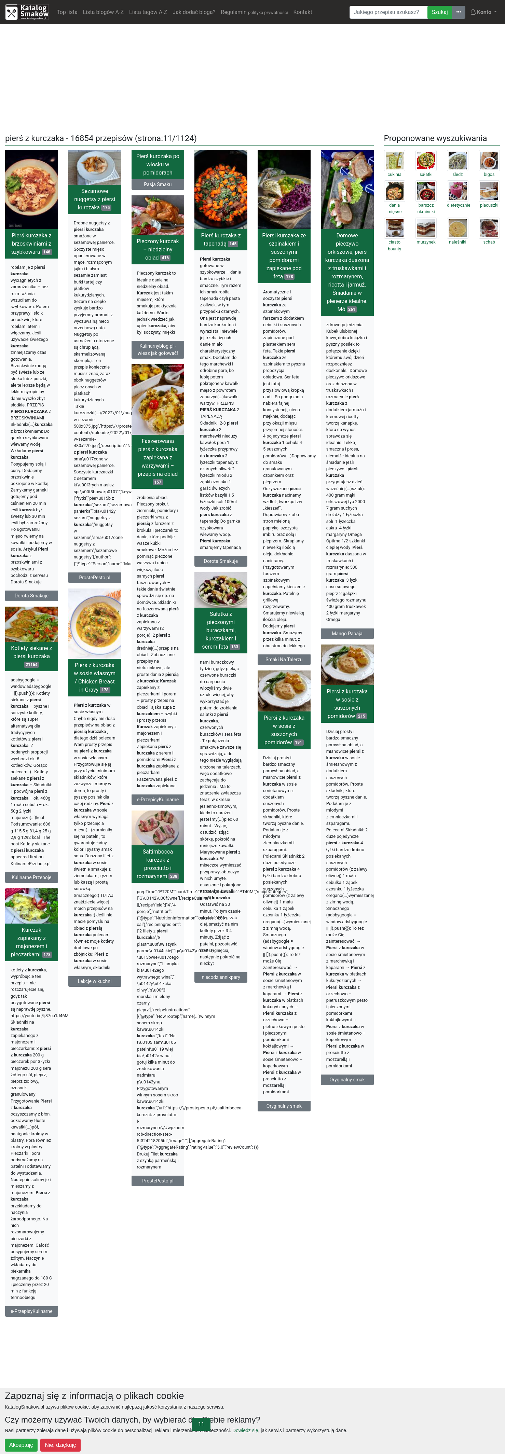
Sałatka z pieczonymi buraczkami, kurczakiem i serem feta (221, 630)
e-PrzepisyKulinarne (158, 799)
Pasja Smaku (158, 184)
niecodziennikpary (221, 977)
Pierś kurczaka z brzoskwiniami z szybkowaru (31, 243)
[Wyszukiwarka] (389, 12)
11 (201, 1424)
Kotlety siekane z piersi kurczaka (31, 656)
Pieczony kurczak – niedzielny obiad (158, 249)
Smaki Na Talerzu (283, 659)
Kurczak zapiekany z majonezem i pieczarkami (31, 942)
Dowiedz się (245, 1430)
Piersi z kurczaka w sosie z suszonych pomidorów (347, 703)
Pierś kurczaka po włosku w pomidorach (157, 164)
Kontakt (303, 12)
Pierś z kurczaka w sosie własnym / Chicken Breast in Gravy (94, 677)
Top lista (67, 12)
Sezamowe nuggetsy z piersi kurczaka (94, 199)
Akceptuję (21, 1445)
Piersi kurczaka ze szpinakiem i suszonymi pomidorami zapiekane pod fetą (284, 256)
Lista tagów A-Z (148, 12)
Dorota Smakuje (32, 595)
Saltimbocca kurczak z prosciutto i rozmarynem (158, 864)
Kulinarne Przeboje (31, 877)
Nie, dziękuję (60, 1445)
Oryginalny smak (347, 1079)
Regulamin (254, 12)
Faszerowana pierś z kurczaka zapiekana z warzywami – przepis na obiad (158, 461)
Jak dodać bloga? (194, 12)
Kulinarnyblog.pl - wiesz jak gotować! (158, 349)
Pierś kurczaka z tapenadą (221, 239)
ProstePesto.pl (94, 577)
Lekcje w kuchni (94, 981)
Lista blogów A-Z (103, 12)
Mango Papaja (347, 633)
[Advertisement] (252, 77)
